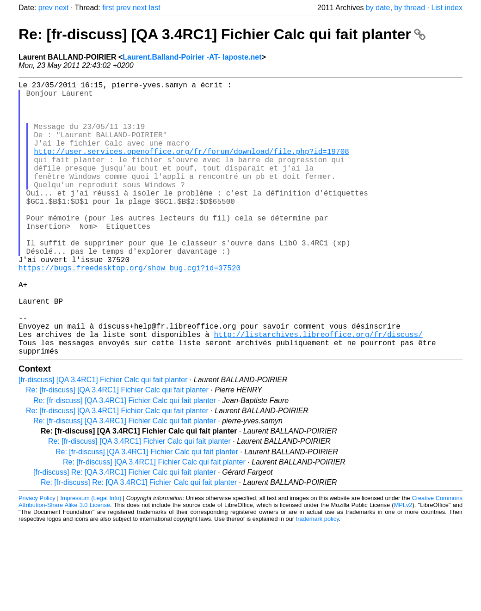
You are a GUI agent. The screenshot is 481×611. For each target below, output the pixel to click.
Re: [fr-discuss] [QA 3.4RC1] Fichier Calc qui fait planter (222, 34)
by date (378, 8)
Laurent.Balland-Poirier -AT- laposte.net (192, 57)
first (108, 8)
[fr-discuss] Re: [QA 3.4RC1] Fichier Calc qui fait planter (124, 533)
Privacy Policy (37, 559)
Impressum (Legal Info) (90, 559)
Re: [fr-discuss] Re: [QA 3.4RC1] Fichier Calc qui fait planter (139, 543)
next (61, 8)
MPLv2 (403, 565)
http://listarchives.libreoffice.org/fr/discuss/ (318, 391)
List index (446, 8)
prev (45, 8)
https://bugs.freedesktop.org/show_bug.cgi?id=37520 (129, 310)
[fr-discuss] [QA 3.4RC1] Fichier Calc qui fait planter (102, 441)
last (154, 8)
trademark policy (317, 579)
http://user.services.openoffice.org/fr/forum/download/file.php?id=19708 (191, 168)
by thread (409, 8)
